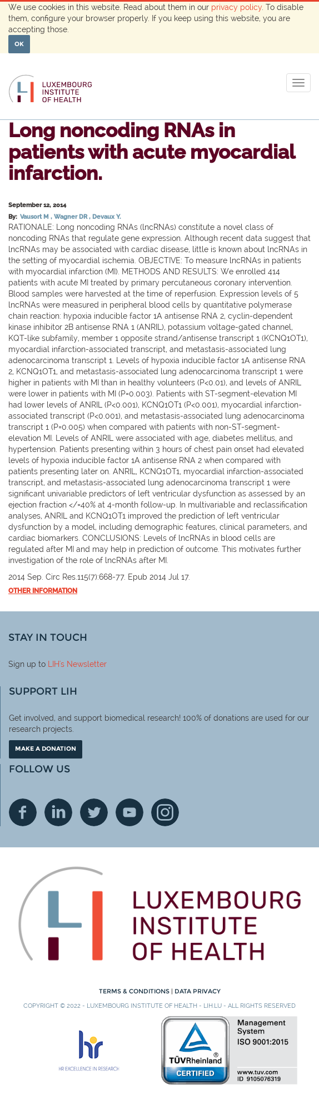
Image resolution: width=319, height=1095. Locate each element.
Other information (42, 591)
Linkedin (58, 812)
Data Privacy (198, 991)
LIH (53, 664)
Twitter (94, 812)
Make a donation (45, 748)
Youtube (129, 812)
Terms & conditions (135, 991)
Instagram (165, 812)
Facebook (23, 812)
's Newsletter (83, 664)
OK (19, 44)
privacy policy (236, 7)
